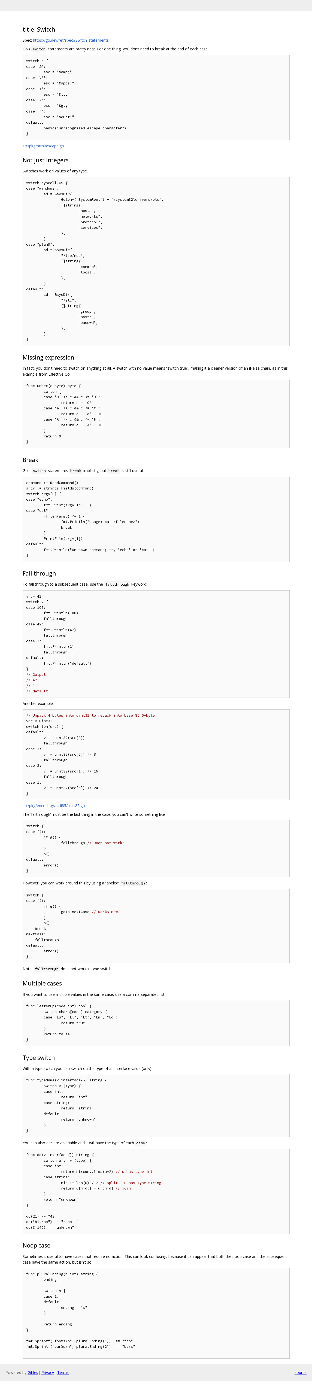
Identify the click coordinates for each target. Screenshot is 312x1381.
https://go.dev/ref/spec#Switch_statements (71, 40)
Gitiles (33, 1372)
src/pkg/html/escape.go (43, 145)
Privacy (47, 1372)
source (301, 1372)
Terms (63, 1372)
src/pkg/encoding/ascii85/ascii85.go (54, 805)
